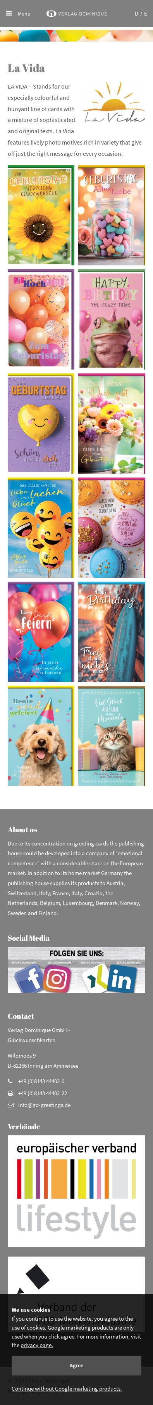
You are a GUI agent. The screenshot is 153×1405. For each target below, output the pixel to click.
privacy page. (37, 1345)
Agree (76, 1365)
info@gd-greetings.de (44, 1105)
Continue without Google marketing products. (67, 1388)
